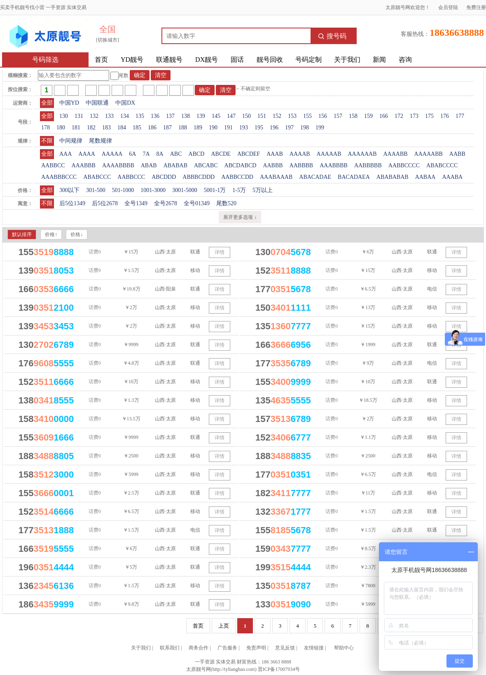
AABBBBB (368, 165)
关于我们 (347, 59)
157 (338, 116)
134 (124, 116)
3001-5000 (184, 190)
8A (160, 154)
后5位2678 (105, 203)
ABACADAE (315, 177)
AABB (457, 154)
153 (292, 116)
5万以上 (262, 190)
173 (414, 116)
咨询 (405, 59)
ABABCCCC (442, 165)
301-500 (95, 190)
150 (246, 116)
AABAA (425, 177)
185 (137, 127)
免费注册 (476, 7)
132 (94, 116)
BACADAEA (354, 177)
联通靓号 (169, 59)
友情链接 (314, 648)
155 (307, 116)
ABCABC (206, 165)
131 (79, 116)
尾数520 (226, 203)
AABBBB (301, 165)
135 (140, 116)
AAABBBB (334, 165)
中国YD (69, 103)
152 (277, 116)
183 (106, 127)
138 (185, 116)
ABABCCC (97, 177)
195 (259, 127)
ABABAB (175, 165)
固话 (237, 59)
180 (60, 127)
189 (198, 127)
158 (353, 116)
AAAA (86, 154)
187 (167, 127)
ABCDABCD (240, 165)
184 (121, 127)
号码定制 (308, 59)
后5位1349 (72, 203)
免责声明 (256, 648)
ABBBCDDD (198, 177)
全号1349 (135, 203)
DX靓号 (206, 59)
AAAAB (300, 154)
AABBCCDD (237, 177)
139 (200, 116)
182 (91, 127)
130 (63, 116)
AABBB (273, 165)
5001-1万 (215, 190)
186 (152, 127)
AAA (65, 154)
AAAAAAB (362, 154)
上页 (223, 626)
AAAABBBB (118, 165)
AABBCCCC (404, 165)
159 (368, 116)
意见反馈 (285, 648)
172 (399, 116)
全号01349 (197, 203)
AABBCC (53, 165)
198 (304, 127)
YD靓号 (132, 59)
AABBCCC (131, 177)
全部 (47, 103)
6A (132, 154)
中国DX (125, 103)
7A (146, 154)
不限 (47, 141)
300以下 (69, 190)
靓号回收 (270, 59)
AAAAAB (329, 154)
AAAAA (112, 154)
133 (109, 116)
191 (228, 127)
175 (429, 116)
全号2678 (165, 203)
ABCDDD (164, 177)
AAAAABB (428, 154)
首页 (101, 59)
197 (289, 127)
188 (182, 127)
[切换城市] (107, 40)
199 (319, 127)
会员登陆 (448, 7)
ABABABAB (392, 177)
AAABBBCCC (59, 177)
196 (274, 127)
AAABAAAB (276, 177)
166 (383, 116)
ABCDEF (248, 154)
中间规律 (70, 141)
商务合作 (198, 648)
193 (243, 127)
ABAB (149, 165)
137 (170, 116)
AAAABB (395, 154)
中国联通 (97, 103)
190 (213, 127)
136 (155, 116)
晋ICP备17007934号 (279, 669)
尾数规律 (100, 141)
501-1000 (123, 190)
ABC (176, 154)
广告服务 (227, 648)
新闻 (379, 59)
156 (322, 116)
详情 (219, 252)
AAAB (274, 154)
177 (460, 116)
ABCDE (220, 154)
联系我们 (170, 648)
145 (216, 116)
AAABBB (84, 165)
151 (261, 116)
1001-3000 (153, 190)
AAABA (452, 177)
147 (231, 116)
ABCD (197, 154)
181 (76, 127)
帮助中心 (344, 648)
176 (444, 116)
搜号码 (332, 36)
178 (45, 127)
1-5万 (239, 190)
